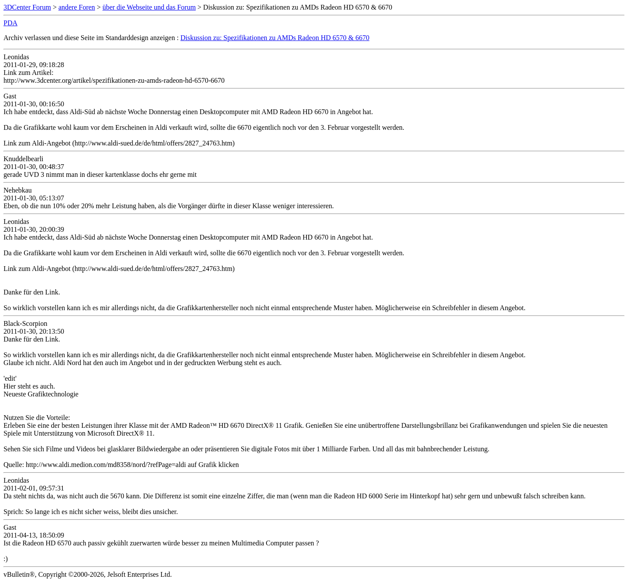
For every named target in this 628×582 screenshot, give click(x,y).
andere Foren (76, 7)
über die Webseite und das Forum (149, 7)
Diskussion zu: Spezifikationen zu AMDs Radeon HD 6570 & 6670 (275, 37)
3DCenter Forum (27, 7)
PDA (10, 23)
